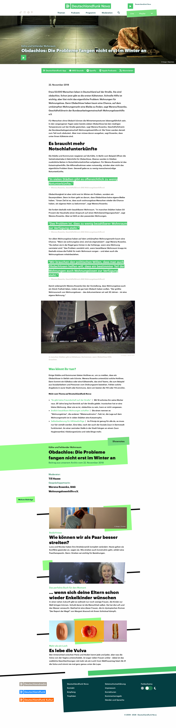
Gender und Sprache (114, 700)
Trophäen (71, 696)
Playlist (142, 13)
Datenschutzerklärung (115, 684)
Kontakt (70, 688)
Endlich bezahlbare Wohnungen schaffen (70, 410)
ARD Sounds (76, 70)
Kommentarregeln (113, 696)
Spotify (91, 70)
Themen (61, 12)
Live (132, 13)
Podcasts (75, 12)
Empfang (71, 692)
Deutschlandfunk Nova (77, 684)
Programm (91, 12)
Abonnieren (126, 70)
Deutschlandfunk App (54, 70)
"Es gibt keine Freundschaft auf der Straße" (71, 400)
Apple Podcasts (107, 70)
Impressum (110, 688)
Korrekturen (110, 692)
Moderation (107, 12)
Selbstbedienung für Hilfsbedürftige (67, 421)
